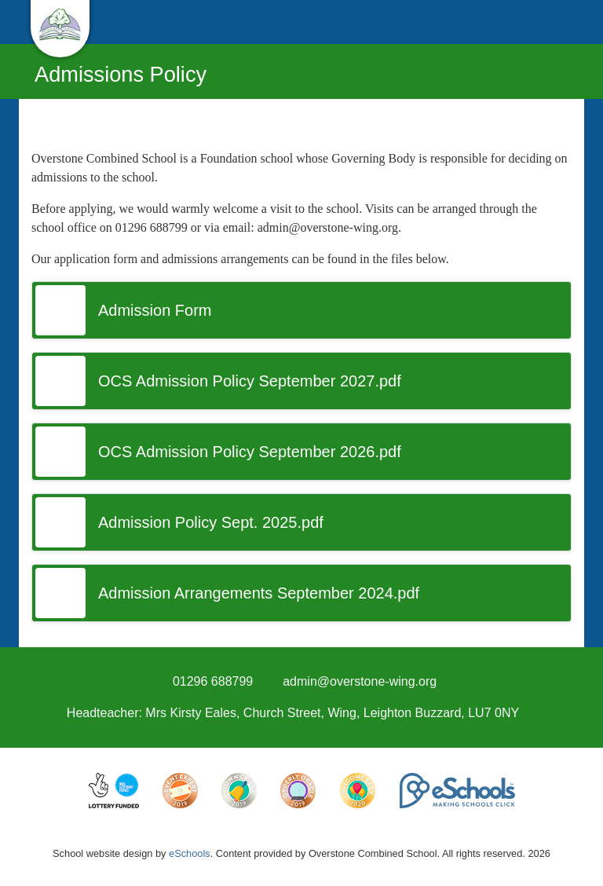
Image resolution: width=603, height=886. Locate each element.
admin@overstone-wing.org (360, 681)
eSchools (189, 853)
